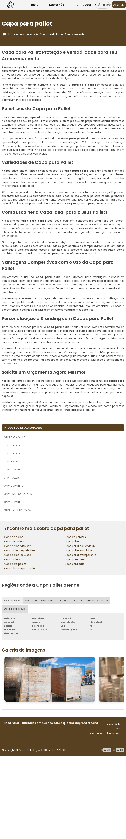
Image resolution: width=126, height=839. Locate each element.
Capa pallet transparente (80, 555)
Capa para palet (14, 445)
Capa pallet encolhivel (78, 550)
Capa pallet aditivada (17, 510)
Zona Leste (77, 600)
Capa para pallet (14, 437)
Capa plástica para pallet (20, 494)
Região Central (12, 600)
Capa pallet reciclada (17, 555)
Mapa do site (114, 733)
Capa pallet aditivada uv (80, 546)
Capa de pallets (13, 485)
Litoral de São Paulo (14, 609)
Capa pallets (12, 477)
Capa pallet (11, 461)
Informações (85, 5)
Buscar (108, 5)
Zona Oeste (47, 600)
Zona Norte (31, 600)
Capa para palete (14, 453)
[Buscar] (99, 5)
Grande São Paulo (97, 600)
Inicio (110, 724)
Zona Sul (62, 600)
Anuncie (119, 5)
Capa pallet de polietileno (20, 550)
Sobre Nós (56, 5)
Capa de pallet (13, 469)
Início (34, 5)
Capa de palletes (14, 502)
